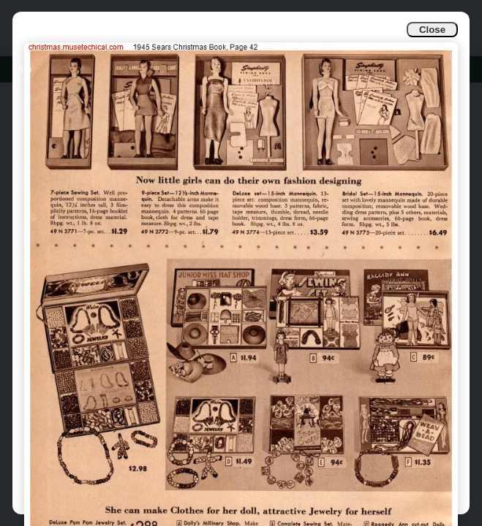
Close (432, 29)
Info (23, 69)
